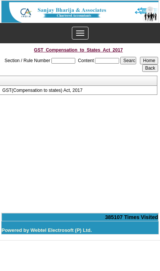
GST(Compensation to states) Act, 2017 (42, 90)
